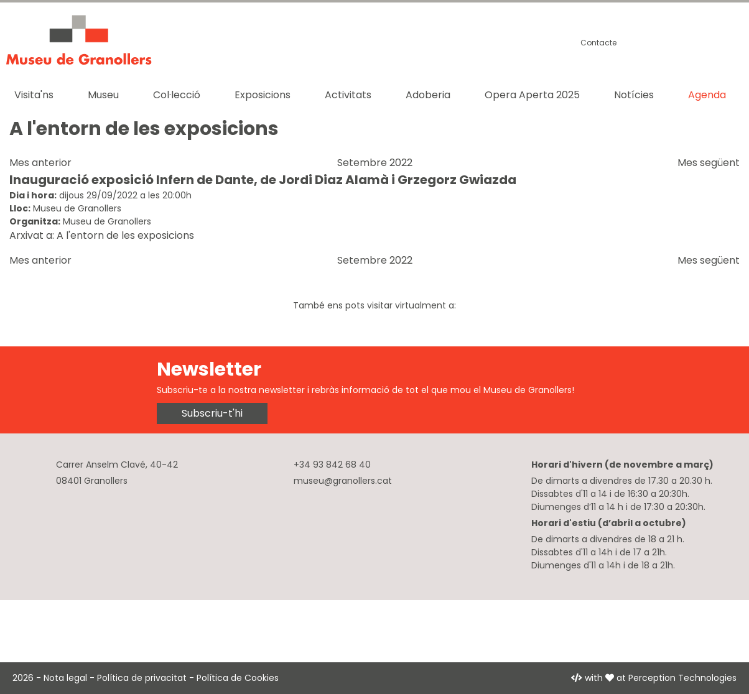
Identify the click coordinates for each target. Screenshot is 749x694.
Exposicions (263, 95)
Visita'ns (34, 95)
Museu (103, 95)
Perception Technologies (682, 678)
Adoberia (428, 95)
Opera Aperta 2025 (532, 95)
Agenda (707, 95)
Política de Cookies (238, 678)
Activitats (348, 95)
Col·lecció (176, 95)
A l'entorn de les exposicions (125, 235)
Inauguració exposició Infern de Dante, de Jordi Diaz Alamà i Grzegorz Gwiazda (262, 179)
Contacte (598, 42)
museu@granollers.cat (343, 480)
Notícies (634, 95)
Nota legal (65, 678)
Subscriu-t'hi (212, 413)
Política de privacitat (142, 678)
